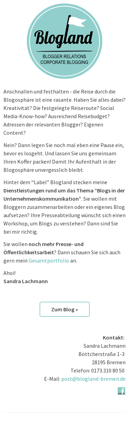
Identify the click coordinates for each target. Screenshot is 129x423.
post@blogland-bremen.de (93, 378)
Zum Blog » (64, 309)
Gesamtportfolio (49, 260)
